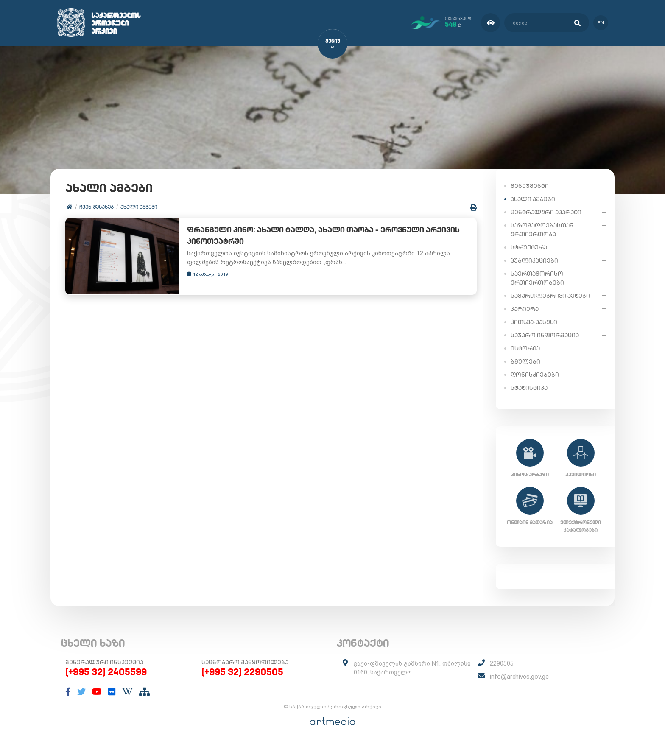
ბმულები (525, 361)
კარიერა (525, 308)
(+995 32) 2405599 (106, 672)
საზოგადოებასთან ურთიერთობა (542, 229)
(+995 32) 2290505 (242, 672)
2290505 (502, 663)
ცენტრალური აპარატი (546, 211)
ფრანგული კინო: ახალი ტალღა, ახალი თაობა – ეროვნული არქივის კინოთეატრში (316, 235)
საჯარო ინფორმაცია (545, 334)
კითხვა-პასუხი (534, 321)
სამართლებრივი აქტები (550, 295)
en (601, 22)
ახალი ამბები (138, 207)
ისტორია (525, 348)
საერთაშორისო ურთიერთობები (537, 277)
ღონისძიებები (535, 374)
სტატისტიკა (529, 387)
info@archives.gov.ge (519, 676)
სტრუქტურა (529, 247)
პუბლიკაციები (534, 260)
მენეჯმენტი (530, 185)
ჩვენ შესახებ (96, 207)
